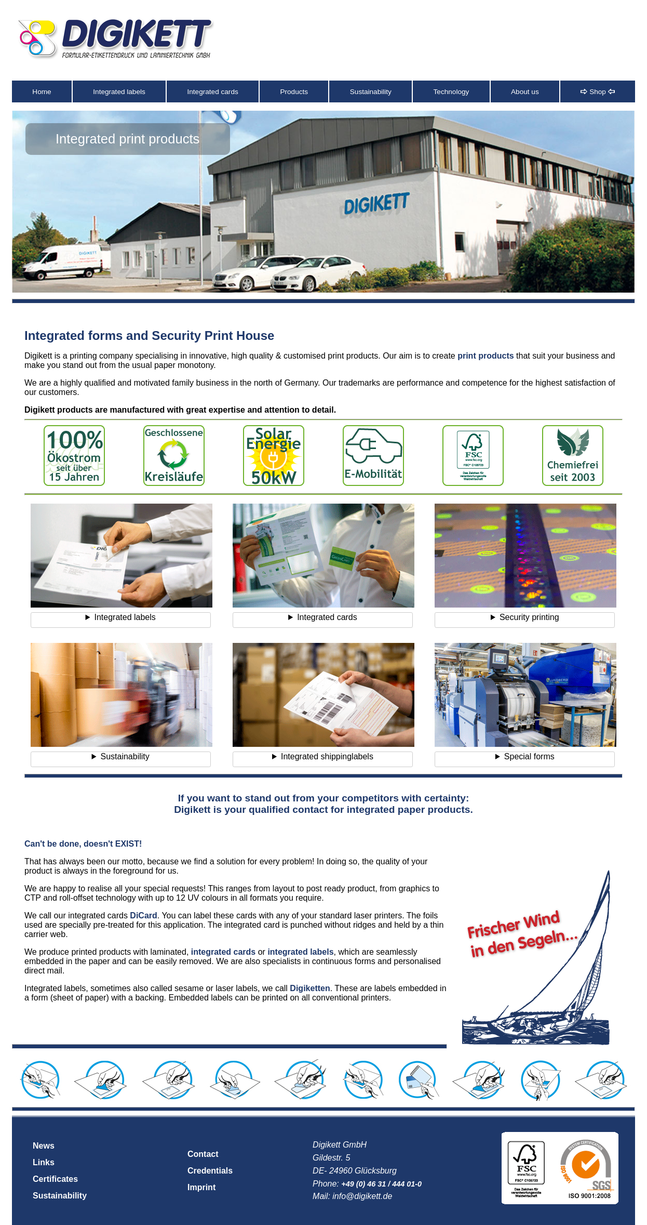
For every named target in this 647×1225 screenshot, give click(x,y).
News (44, 1145)
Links (44, 1162)
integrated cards (223, 951)
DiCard (143, 915)
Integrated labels (119, 92)
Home (41, 92)
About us (525, 92)
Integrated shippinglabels (327, 756)
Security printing (529, 617)
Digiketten (310, 988)
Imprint (201, 1187)
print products (485, 355)
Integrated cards (212, 92)
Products (294, 92)
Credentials (210, 1170)
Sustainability (371, 92)
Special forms (529, 756)
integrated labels (300, 951)
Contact (203, 1154)
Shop (597, 92)
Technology (451, 92)
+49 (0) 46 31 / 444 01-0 (381, 1184)
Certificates (55, 1179)
